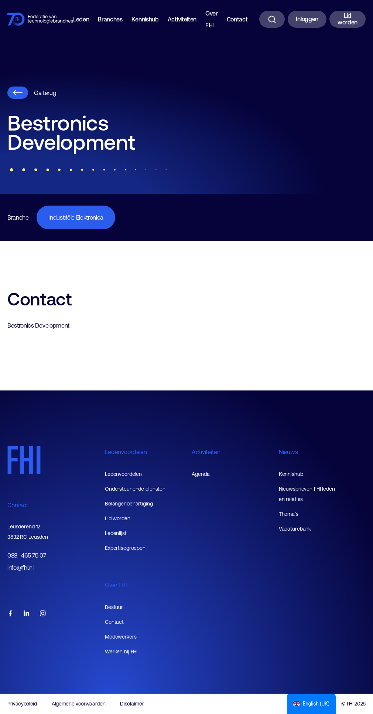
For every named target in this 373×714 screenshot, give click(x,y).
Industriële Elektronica (75, 217)
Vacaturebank (295, 529)
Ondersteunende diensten (135, 489)
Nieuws (288, 452)
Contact (237, 19)
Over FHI (211, 19)
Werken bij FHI (121, 651)
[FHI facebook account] (10, 613)
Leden (81, 19)
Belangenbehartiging (129, 504)
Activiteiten (182, 19)
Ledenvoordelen (126, 452)
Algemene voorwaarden (79, 704)
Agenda (200, 474)
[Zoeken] (272, 19)
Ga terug (31, 93)
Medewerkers (121, 637)
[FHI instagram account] (43, 613)
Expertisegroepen (125, 548)
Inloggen (307, 19)
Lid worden (347, 19)
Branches (110, 19)
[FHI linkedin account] (27, 613)
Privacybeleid (22, 704)
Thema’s (288, 514)
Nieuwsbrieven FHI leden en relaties (307, 494)
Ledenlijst (116, 533)
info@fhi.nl (20, 568)
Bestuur (114, 607)
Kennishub (145, 19)
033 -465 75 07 (26, 555)
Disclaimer (132, 704)
